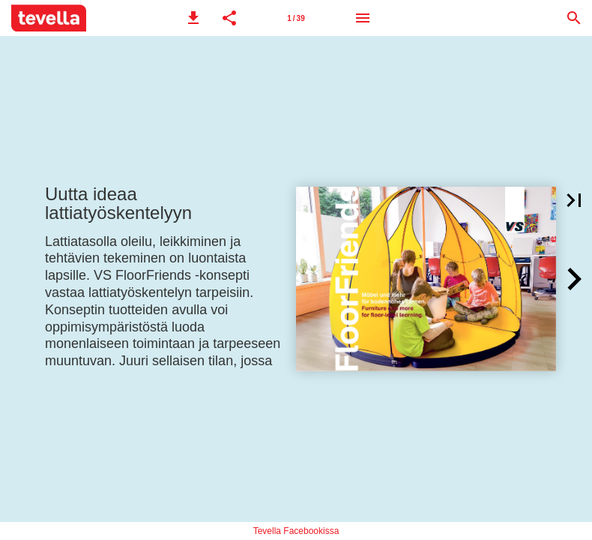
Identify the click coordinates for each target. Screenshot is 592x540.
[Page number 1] (296, 18)
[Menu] (363, 18)
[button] (193, 18)
